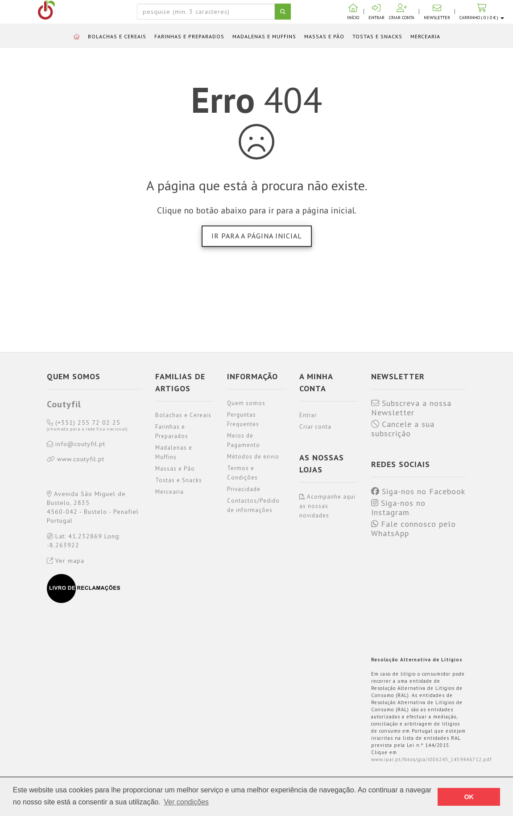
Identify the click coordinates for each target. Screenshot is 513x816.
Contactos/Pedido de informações (253, 505)
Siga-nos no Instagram (398, 507)
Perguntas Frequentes (243, 419)
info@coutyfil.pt (76, 444)
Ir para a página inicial (256, 235)
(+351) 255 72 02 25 (87, 425)
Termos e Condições (242, 472)
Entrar (308, 415)
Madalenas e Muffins (264, 36)
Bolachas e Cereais (117, 36)
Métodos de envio (253, 456)
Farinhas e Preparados (189, 36)
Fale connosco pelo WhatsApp (413, 528)
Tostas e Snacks (377, 36)
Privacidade (244, 489)
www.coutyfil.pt (75, 459)
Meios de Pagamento (243, 440)
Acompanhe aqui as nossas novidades (327, 506)
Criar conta (315, 427)
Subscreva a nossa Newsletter (411, 408)
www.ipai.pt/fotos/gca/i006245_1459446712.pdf (431, 759)
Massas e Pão (324, 36)
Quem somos (246, 403)
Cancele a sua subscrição (402, 429)
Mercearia (425, 36)
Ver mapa (65, 561)
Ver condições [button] (186, 802)
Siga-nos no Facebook (418, 491)
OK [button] (469, 796)
